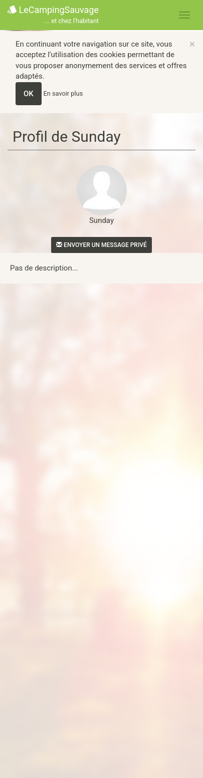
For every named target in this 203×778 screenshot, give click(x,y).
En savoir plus (63, 93)
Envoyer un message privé (101, 244)
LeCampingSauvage (53, 15)
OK (29, 93)
